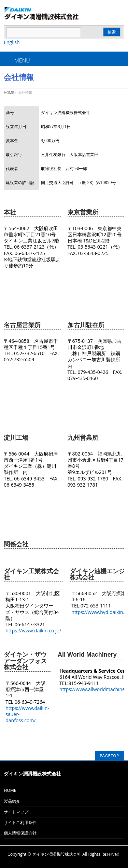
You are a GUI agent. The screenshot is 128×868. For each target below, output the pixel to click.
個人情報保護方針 (20, 833)
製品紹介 (12, 801)
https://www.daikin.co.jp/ (33, 630)
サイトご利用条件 (20, 822)
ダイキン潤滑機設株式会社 (56, 854)
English (11, 42)
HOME (10, 790)
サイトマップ (16, 812)
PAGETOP (109, 755)
